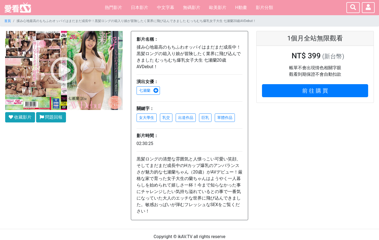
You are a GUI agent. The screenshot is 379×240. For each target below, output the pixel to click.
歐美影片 (217, 7)
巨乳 (205, 117)
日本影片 (139, 7)
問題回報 (51, 117)
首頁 (7, 21)
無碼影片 (191, 7)
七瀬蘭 (149, 90)
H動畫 (241, 7)
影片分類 (264, 7)
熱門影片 (113, 7)
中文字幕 (165, 7)
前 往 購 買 (315, 90)
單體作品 (224, 117)
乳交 (166, 117)
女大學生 (146, 117)
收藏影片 (20, 117)
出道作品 (185, 117)
